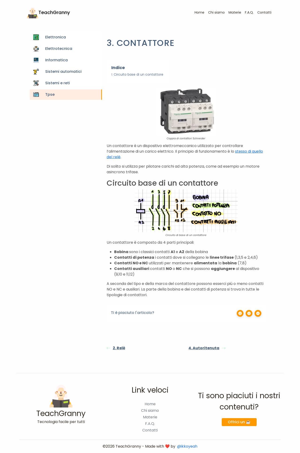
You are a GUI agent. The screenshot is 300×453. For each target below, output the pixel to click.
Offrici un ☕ (239, 422)
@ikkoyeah (187, 446)
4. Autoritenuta (206, 348)
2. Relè (116, 348)
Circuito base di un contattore (138, 74)
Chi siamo (216, 12)
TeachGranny (48, 12)
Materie (235, 12)
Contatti (264, 12)
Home (199, 12)
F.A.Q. (249, 12)
